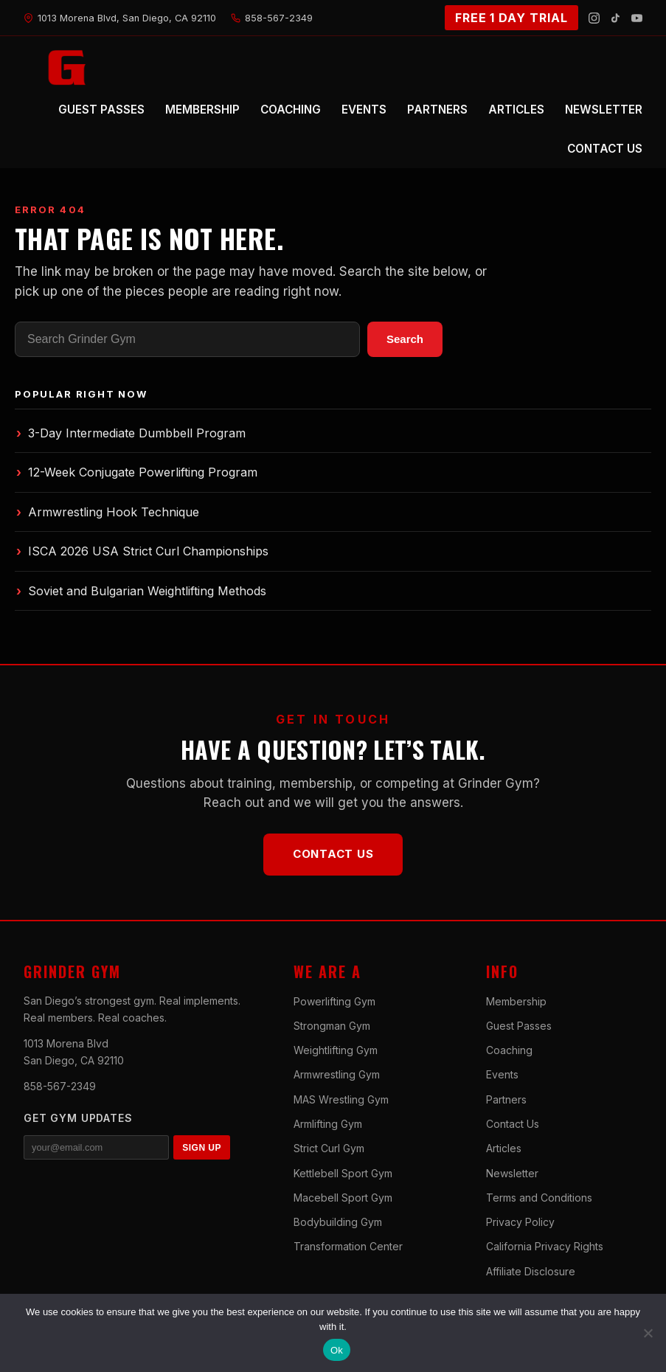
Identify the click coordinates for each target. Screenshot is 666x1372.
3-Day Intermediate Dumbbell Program (131, 433)
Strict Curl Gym (329, 1148)
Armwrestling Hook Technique (107, 512)
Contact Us (333, 854)
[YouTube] (636, 18)
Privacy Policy (520, 1222)
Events (502, 1074)
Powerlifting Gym (334, 1001)
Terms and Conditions (539, 1197)
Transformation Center (348, 1246)
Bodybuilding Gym (338, 1222)
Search (404, 339)
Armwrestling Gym (337, 1074)
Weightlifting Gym (336, 1050)
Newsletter (512, 1173)
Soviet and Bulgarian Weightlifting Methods (141, 590)
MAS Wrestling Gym (341, 1099)
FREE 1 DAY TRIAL (511, 17)
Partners (506, 1099)
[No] (647, 1333)
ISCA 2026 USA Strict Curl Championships (142, 551)
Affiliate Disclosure (530, 1271)
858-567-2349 (60, 1086)
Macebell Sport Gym (343, 1197)
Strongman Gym (332, 1025)
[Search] (187, 339)
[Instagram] (594, 18)
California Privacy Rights (544, 1246)
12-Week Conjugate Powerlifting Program (136, 472)
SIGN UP (201, 1148)
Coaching (509, 1050)
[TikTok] (615, 18)
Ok (336, 1350)
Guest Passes (519, 1025)
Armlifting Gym (328, 1124)
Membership (516, 1001)
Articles (503, 1148)
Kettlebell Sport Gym (343, 1173)
